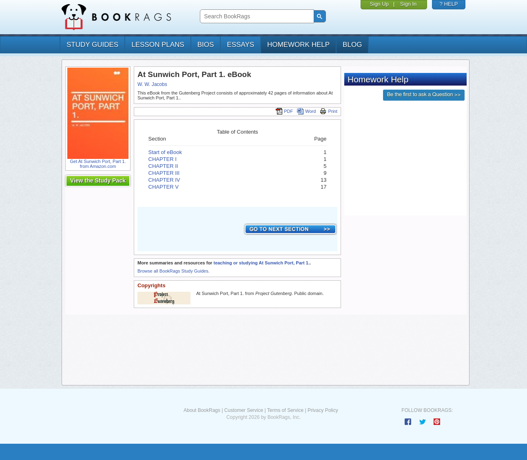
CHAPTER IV (164, 180)
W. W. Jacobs (152, 84)
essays (240, 44)
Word (306, 111)
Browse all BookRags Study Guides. (173, 271)
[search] (256, 16)
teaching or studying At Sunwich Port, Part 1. (261, 262)
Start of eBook (165, 152)
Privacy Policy (323, 410)
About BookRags (202, 410)
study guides (92, 44)
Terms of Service (285, 410)
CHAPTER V (163, 187)
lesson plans (157, 44)
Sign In (408, 4)
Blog (352, 44)
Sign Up (379, 4)
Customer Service (243, 410)
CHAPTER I (162, 159)
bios (205, 44)
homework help (298, 44)
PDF (284, 111)
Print (328, 111)
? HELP (449, 4)
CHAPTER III (164, 173)
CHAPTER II (163, 166)
